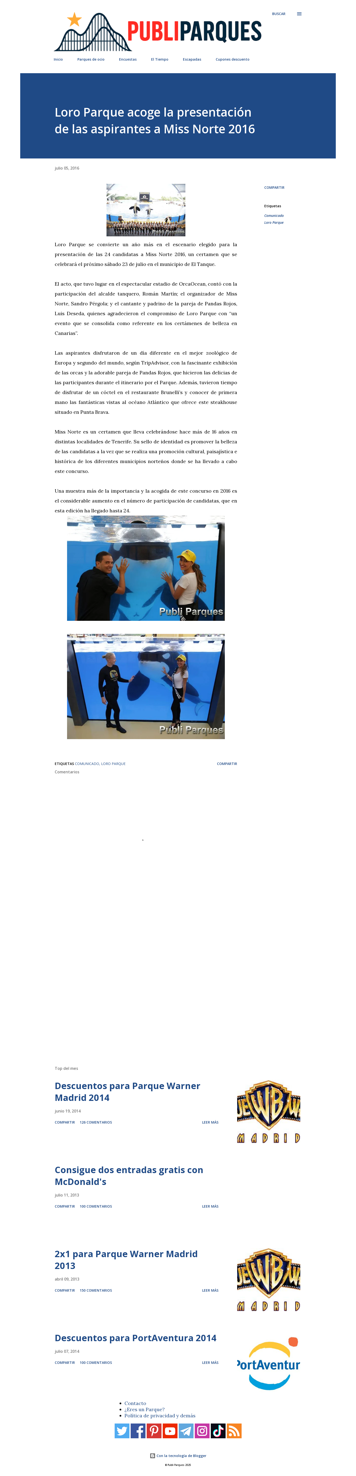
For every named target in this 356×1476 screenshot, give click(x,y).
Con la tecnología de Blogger (178, 1455)
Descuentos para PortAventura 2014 (135, 1338)
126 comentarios (96, 1122)
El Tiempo (159, 59)
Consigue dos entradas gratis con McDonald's (129, 1176)
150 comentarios (96, 1290)
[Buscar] (278, 14)
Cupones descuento (232, 59)
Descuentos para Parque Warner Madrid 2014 (127, 1092)
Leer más (210, 1122)
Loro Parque (274, 222)
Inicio (58, 59)
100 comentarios (96, 1206)
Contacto (135, 1403)
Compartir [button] (274, 187)
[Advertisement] (168, 992)
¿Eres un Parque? (145, 1409)
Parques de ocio (91, 59)
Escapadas (192, 59)
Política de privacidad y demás (160, 1415)
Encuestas (128, 59)
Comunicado (274, 215)
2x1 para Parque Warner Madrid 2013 (126, 1260)
